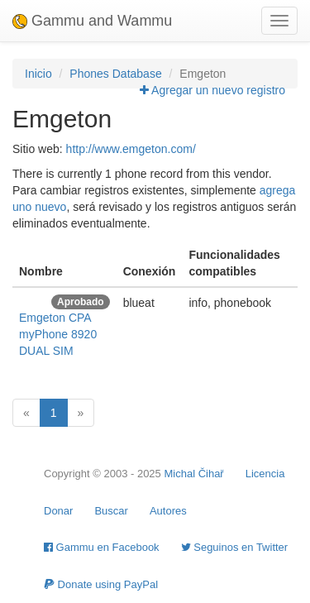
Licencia (265, 473)
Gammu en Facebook (102, 547)
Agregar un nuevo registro (212, 90)
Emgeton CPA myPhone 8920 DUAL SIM (58, 334)
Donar (58, 511)
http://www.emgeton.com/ (131, 149)
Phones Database (115, 73)
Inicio (38, 73)
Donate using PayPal (101, 584)
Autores (168, 511)
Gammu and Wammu (92, 20)
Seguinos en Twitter (235, 547)
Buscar (110, 511)
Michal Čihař (193, 473)
